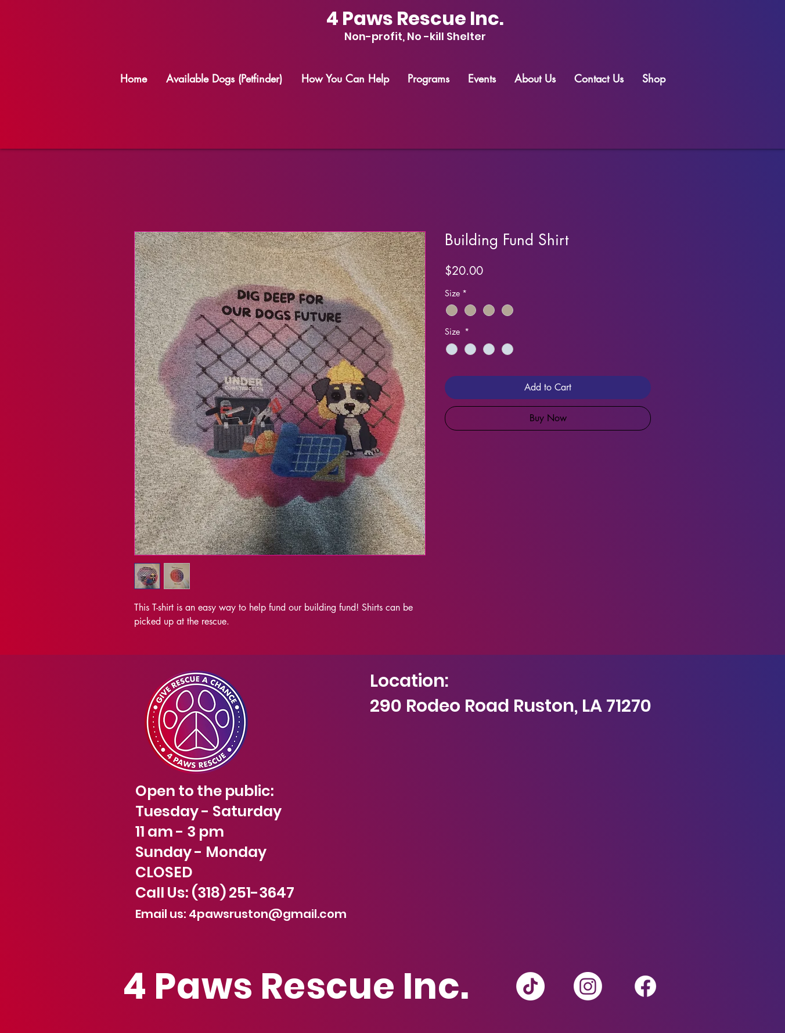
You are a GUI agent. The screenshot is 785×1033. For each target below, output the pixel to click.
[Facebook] (645, 986)
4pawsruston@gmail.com (268, 914)
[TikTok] (530, 986)
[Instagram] (588, 986)
